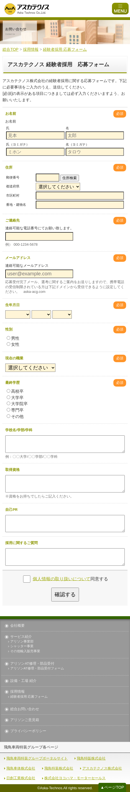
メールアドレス (17, 258)
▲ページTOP (112, 787)
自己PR (11, 509)
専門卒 (15, 410)
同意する (70, 578)
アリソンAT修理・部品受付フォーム (37, 668)
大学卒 (15, 397)
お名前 (10, 113)
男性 (13, 338)
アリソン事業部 (22, 641)
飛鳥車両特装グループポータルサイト (37, 758)
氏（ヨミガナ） (17, 144)
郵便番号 (12, 177)
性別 (8, 329)
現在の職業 (14, 358)
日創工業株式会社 (20, 778)
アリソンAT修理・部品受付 (32, 664)
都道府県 (12, 186)
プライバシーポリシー (28, 731)
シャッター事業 (22, 646)
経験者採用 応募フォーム (29, 696)
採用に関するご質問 (21, 543)
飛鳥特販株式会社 (91, 758)
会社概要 (17, 626)
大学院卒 (17, 403)
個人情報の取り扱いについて (61, 578)
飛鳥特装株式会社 (58, 768)
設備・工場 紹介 (23, 681)
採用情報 (17, 692)
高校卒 (15, 391)
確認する (65, 594)
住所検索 (69, 178)
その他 (15, 416)
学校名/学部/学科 (18, 430)
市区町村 (12, 195)
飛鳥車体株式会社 (20, 768)
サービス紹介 (21, 637)
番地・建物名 (16, 204)
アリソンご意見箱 (24, 720)
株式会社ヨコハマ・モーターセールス (75, 778)
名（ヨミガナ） (77, 144)
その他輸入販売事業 (25, 651)
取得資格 (12, 470)
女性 (13, 344)
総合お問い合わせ (24, 709)
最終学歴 (12, 382)
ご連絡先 (12, 220)
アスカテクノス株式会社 (102, 768)
